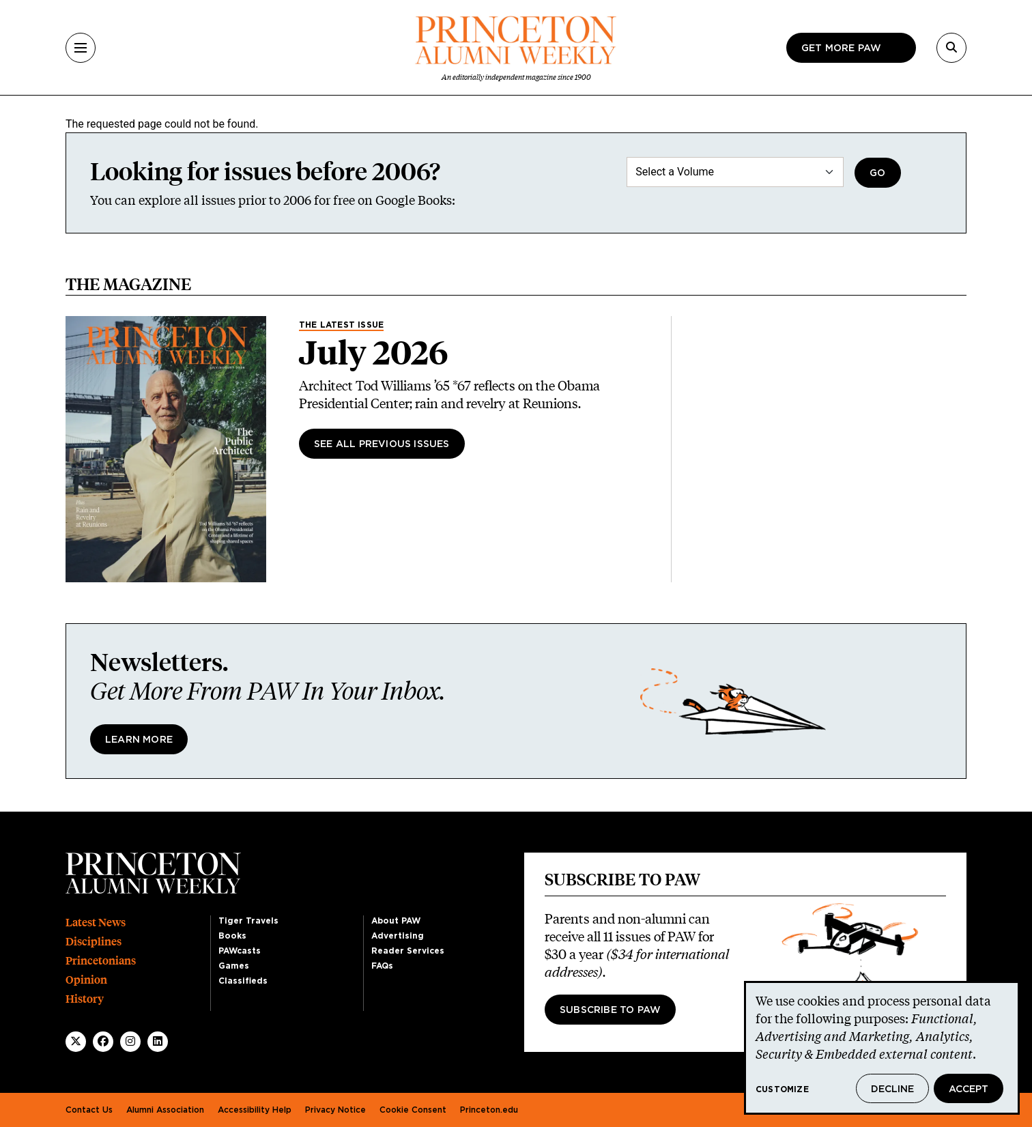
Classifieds (243, 981)
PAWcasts (239, 951)
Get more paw (841, 48)
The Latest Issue (341, 325)
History (85, 999)
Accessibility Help (254, 1110)
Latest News (96, 922)
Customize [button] (782, 1089)
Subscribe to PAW (610, 1010)
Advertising (397, 936)
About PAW (395, 921)
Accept (968, 1089)
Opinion (86, 979)
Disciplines (93, 941)
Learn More (139, 740)
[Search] (951, 48)
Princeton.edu (489, 1110)
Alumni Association (165, 1110)
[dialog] (881, 1047)
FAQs (382, 966)
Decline (892, 1089)
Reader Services (407, 951)
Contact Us (89, 1110)
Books (232, 936)
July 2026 (373, 353)
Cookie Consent (412, 1110)
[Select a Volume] (735, 172)
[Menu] (81, 48)
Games (233, 966)
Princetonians (101, 960)
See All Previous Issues (382, 444)
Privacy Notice (335, 1110)
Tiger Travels (248, 921)
